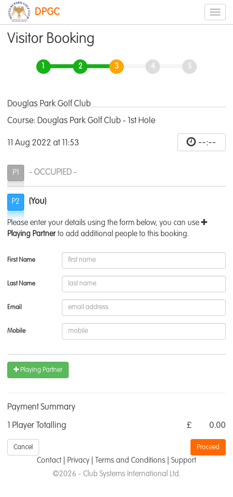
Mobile (16, 331)
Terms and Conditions (130, 461)
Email (14, 307)
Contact (49, 461)
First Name (21, 260)
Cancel (23, 447)
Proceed (208, 447)
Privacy (78, 461)
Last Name (21, 284)
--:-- (207, 142)
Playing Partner (38, 369)
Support (183, 461)
